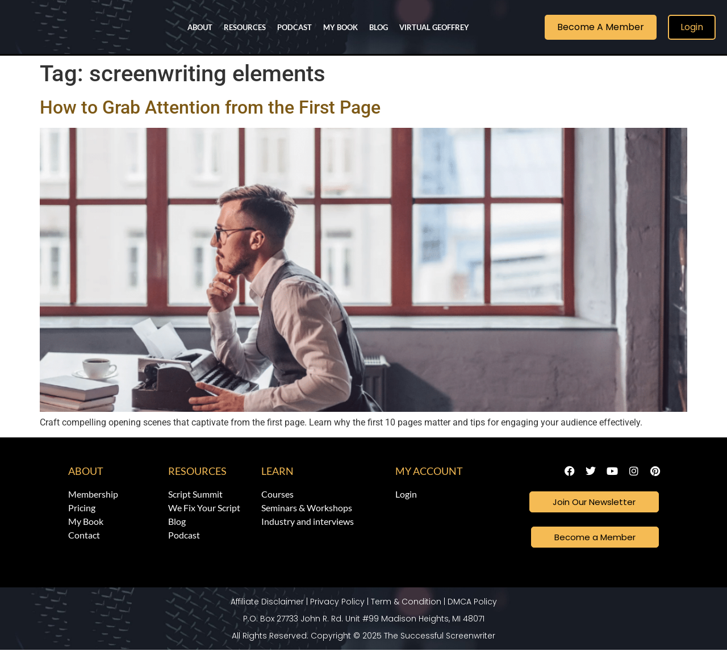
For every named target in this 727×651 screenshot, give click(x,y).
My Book (340, 27)
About (199, 27)
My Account (429, 471)
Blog (378, 27)
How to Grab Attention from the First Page (210, 107)
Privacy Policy (337, 602)
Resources (245, 27)
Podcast (294, 27)
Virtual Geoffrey (434, 27)
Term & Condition (406, 602)
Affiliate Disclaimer (267, 602)
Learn (277, 471)
